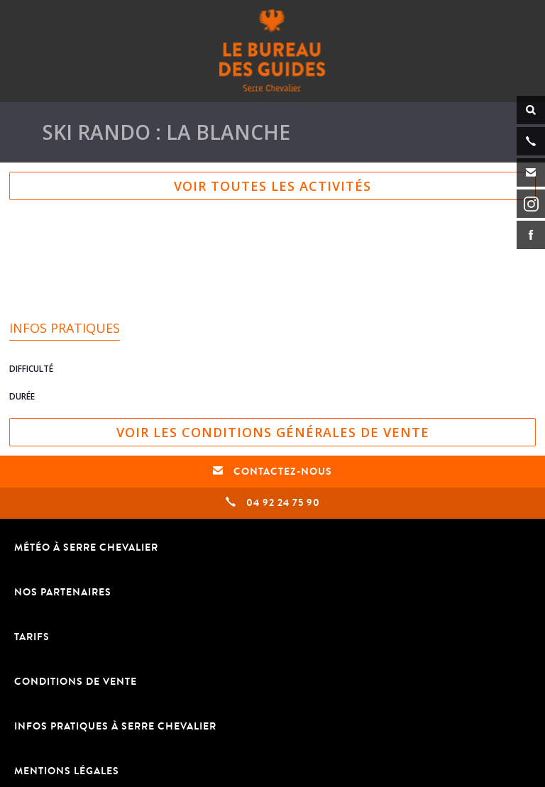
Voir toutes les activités (272, 185)
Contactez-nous (272, 471)
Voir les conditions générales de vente (272, 432)
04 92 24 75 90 (273, 502)
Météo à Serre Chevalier (86, 547)
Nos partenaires (62, 592)
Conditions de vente (75, 681)
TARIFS (32, 636)
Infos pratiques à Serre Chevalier (115, 726)
